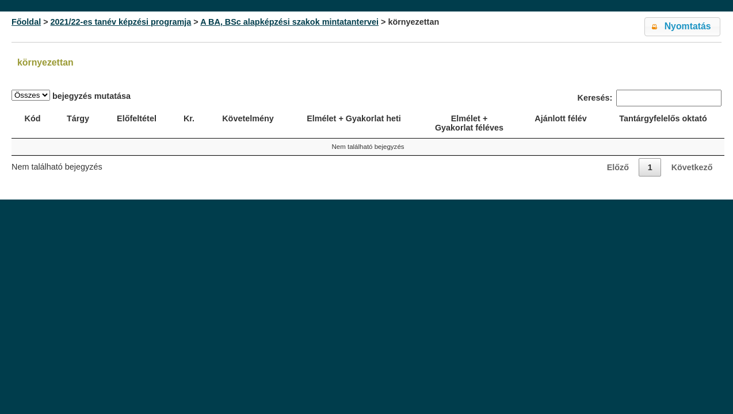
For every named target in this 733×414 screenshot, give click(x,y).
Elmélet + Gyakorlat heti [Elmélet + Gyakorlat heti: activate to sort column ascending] (354, 118)
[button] (682, 26)
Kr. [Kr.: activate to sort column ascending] (189, 118)
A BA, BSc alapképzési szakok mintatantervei (289, 21)
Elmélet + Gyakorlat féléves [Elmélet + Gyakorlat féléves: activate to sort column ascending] (469, 123)
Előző (618, 167)
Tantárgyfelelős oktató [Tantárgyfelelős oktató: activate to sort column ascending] (663, 118)
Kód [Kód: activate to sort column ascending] (33, 118)
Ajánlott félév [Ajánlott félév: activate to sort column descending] (560, 118)
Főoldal (26, 21)
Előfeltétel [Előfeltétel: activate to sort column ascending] (136, 118)
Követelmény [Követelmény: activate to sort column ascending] (248, 118)
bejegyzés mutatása (71, 95)
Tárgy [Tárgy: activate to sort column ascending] (78, 118)
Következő (692, 167)
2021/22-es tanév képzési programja (121, 21)
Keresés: (649, 98)
